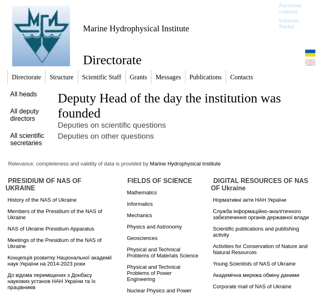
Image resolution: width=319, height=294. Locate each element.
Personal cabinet (290, 8)
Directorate (112, 59)
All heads (23, 94)
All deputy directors (24, 115)
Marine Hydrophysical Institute (136, 28)
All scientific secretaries (27, 139)
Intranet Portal (289, 23)
